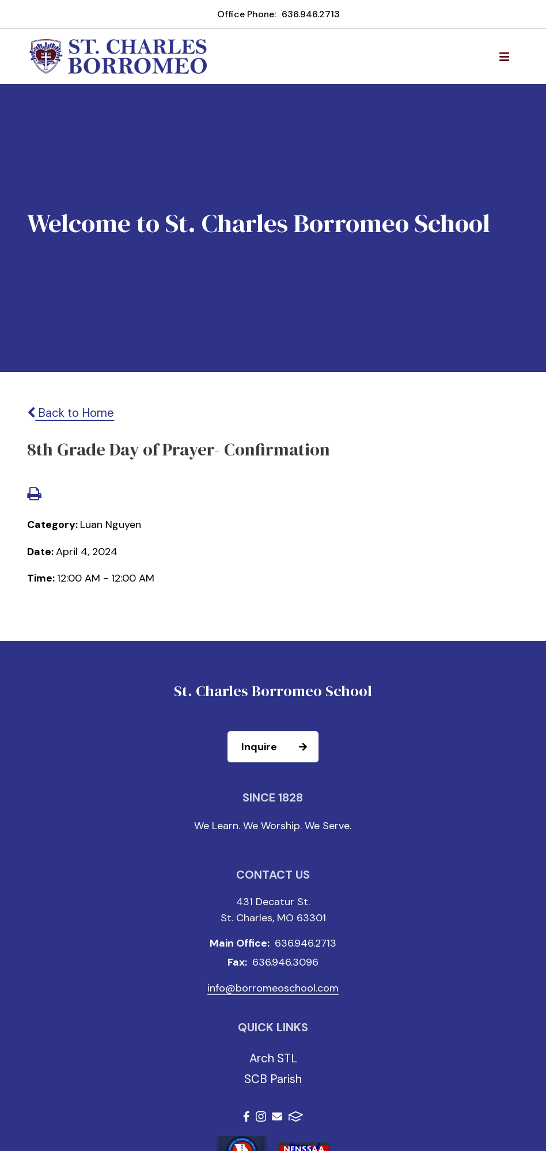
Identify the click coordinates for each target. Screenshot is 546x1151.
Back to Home (70, 412)
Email (277, 1116)
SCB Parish (273, 1079)
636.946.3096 (285, 962)
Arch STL (273, 1058)
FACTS (296, 1116)
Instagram (261, 1116)
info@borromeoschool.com (273, 988)
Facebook (246, 1116)
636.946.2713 (311, 14)
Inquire (279, 746)
